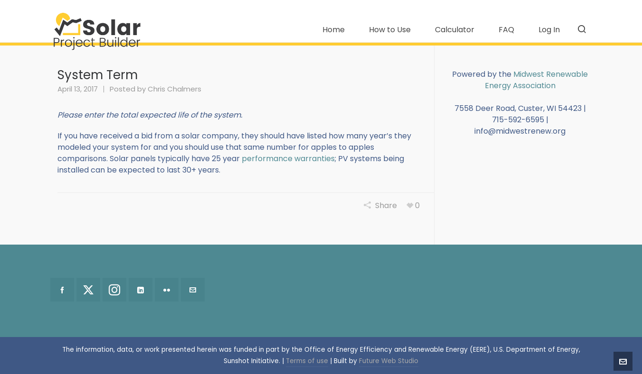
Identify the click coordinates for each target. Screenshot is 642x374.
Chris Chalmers (174, 89)
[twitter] (88, 289)
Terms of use (307, 360)
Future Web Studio (388, 360)
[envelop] (193, 289)
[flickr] (167, 289)
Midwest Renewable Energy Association (536, 80)
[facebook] (62, 289)
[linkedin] (140, 289)
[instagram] (114, 289)
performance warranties (288, 158)
